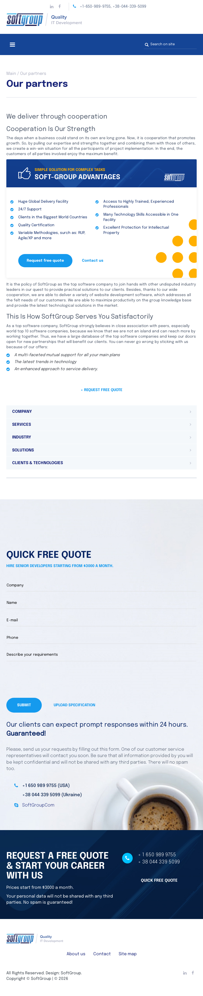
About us (76, 954)
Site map (128, 954)
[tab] (101, 411)
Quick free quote (159, 881)
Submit (24, 705)
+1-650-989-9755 (95, 6)
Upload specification (74, 705)
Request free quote (45, 260)
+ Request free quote (101, 390)
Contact (102, 954)
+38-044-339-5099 (129, 6)
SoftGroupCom (38, 805)
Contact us (92, 260)
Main (11, 73)
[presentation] (46, 679)
